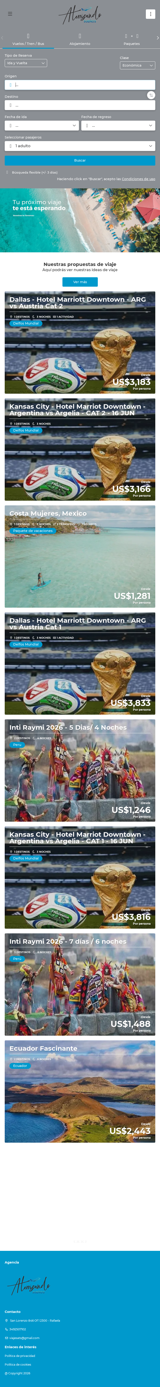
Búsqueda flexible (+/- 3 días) (31, 172)
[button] (2, 38)
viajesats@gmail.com (24, 1338)
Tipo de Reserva (18, 55)
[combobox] (80, 85)
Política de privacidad (20, 1356)
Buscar (80, 160)
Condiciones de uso (138, 179)
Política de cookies (18, 1364)
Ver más (80, 282)
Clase (124, 58)
